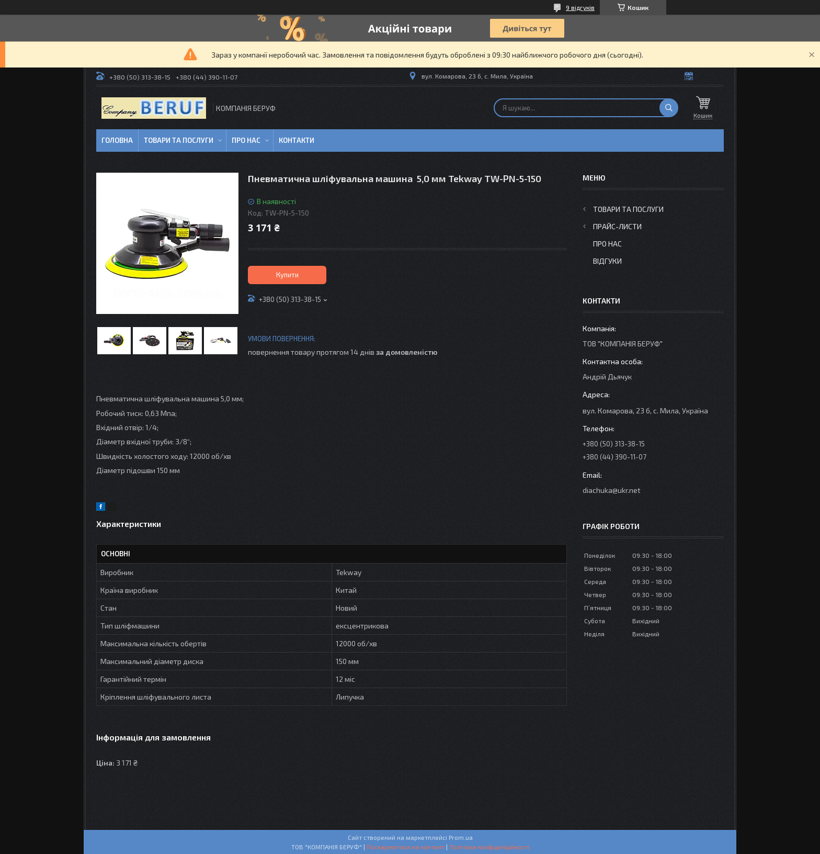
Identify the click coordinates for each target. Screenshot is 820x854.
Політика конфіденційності (489, 846)
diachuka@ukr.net (612, 490)
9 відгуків (580, 7)
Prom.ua (461, 837)
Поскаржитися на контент (406, 846)
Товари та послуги (178, 140)
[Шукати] (668, 107)
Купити (287, 275)
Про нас (246, 140)
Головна (117, 140)
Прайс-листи (617, 226)
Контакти (296, 140)
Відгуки (607, 260)
